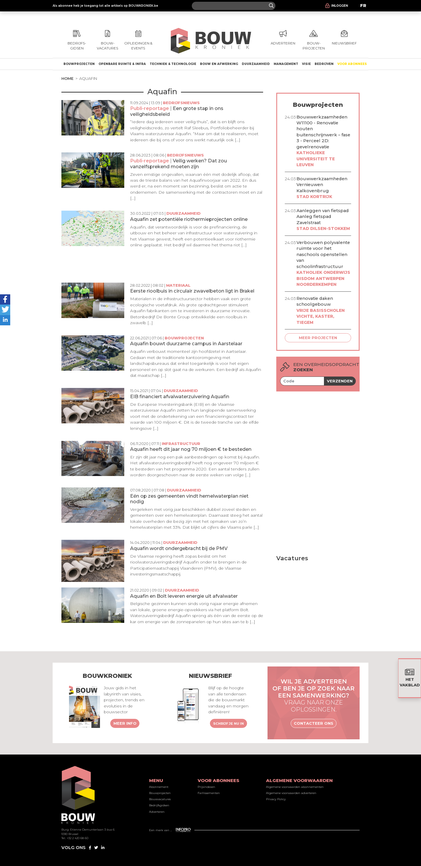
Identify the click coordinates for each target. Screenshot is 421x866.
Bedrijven (324, 64)
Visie (306, 64)
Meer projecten (318, 337)
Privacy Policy (276, 799)
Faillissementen (209, 793)
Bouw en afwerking (219, 64)
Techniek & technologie (173, 64)
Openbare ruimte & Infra (122, 64)
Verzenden (340, 381)
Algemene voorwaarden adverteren (291, 793)
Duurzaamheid (256, 64)
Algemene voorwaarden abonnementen (295, 786)
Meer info (125, 723)
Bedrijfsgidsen (159, 805)
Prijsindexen (206, 786)
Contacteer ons (313, 723)
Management (286, 64)
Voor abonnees (352, 64)
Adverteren (157, 811)
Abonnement (158, 786)
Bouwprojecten (79, 64)
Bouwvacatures (160, 799)
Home (67, 78)
